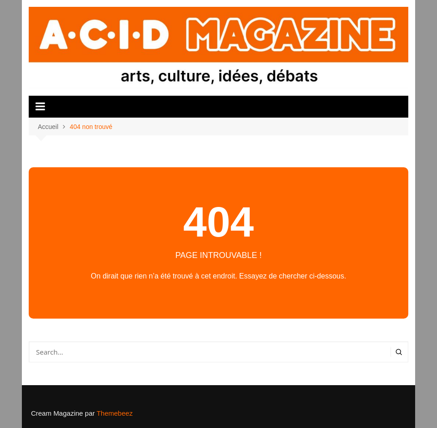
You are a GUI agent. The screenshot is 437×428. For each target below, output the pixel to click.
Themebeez (115, 413)
